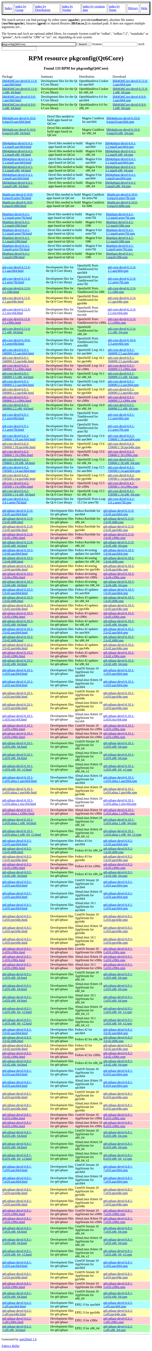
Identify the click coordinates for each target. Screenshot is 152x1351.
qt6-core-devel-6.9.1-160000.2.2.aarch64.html (18, 383)
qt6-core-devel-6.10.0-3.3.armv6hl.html (16, 341)
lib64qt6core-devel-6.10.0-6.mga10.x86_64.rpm (123, 131)
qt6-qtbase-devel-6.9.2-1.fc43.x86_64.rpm (118, 874)
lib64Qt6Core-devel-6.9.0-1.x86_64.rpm (129, 106)
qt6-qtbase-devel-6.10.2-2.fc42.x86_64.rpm (118, 662)
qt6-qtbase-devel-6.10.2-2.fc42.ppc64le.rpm (118, 646)
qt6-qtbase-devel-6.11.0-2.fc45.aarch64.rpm (118, 512)
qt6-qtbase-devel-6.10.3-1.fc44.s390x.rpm (118, 575)
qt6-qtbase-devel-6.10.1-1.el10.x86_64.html (17, 744)
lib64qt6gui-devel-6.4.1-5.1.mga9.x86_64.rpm (120, 168)
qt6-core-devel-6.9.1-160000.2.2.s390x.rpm (122, 398)
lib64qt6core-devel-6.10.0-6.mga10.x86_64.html (19, 131)
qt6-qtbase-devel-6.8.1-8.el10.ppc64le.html (17, 1095)
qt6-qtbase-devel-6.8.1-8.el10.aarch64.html (17, 1072)
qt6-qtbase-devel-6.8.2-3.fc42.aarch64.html (17, 1031)
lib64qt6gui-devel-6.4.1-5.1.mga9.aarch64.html (17, 160)
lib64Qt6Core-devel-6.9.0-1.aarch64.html (19, 98)
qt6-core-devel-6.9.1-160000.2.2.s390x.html (16, 398)
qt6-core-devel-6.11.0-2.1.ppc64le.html (16, 299)
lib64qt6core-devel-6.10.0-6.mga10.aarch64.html (19, 120)
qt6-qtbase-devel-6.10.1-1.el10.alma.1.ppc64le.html (19, 790)
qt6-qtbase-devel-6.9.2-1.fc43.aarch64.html (17, 842)
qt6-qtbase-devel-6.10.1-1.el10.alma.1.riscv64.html (19, 802)
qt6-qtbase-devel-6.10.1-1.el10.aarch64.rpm (118, 672)
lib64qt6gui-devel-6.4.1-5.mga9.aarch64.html (17, 176)
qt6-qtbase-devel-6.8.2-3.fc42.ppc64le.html (17, 1047)
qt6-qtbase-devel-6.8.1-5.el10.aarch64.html (17, 1264)
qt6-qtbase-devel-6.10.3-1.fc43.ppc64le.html (17, 607)
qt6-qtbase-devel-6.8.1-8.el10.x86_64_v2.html (17, 1156)
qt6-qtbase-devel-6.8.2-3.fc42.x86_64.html (17, 1062)
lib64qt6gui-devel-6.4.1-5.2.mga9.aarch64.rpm (120, 145)
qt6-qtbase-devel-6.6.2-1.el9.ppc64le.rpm (118, 1312)
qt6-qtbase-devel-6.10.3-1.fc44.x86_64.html (17, 583)
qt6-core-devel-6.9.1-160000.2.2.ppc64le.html (18, 391)
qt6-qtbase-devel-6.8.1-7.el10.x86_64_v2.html (17, 1252)
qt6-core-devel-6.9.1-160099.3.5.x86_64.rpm (123, 375)
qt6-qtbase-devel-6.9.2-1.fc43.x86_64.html (17, 874)
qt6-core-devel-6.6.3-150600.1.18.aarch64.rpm (124, 437)
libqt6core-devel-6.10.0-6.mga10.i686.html (17, 204)
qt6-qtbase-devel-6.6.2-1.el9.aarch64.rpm (118, 1304)
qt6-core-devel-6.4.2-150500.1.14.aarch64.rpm (124, 469)
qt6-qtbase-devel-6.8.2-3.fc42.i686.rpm (118, 1039)
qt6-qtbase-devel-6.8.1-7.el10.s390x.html (17, 1212)
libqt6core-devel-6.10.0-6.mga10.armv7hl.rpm (122, 196)
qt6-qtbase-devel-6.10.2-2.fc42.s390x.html (17, 654)
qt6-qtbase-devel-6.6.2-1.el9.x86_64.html (17, 1328)
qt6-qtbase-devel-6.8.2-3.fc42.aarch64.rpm (118, 1031)
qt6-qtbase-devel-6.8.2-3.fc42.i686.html (17, 1039)
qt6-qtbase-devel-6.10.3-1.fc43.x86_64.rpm (118, 622)
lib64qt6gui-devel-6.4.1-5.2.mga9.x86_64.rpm (120, 152)
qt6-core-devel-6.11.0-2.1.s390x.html (16, 320)
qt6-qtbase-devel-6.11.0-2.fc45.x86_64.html (17, 544)
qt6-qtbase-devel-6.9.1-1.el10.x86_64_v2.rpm (118, 1010)
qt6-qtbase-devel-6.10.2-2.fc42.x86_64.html (17, 662)
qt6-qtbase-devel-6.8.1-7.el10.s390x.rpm (118, 1212)
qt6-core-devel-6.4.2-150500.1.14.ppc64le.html (18, 477)
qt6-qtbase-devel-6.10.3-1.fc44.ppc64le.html (17, 567)
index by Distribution (42, 8)
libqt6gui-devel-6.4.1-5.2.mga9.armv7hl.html (17, 216)
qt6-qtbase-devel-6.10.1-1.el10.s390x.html (17, 727)
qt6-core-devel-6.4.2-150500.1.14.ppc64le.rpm (124, 477)
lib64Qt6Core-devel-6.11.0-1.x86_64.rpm (130, 90)
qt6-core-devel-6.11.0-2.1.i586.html (16, 290)
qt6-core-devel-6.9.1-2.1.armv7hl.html (15, 427)
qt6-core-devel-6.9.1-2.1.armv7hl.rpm (121, 427)
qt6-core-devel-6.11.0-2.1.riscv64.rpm (122, 311)
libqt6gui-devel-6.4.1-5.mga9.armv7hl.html (16, 247)
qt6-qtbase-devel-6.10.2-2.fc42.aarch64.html (17, 630)
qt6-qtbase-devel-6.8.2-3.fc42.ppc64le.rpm (118, 1047)
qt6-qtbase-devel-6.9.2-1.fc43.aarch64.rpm (118, 842)
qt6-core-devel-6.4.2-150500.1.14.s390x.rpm (123, 484)
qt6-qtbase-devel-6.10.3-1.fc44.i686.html (17, 559)
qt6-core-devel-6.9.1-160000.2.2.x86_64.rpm (123, 406)
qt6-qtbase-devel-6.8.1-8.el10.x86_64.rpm (118, 1134)
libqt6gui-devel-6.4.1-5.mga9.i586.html (16, 255)
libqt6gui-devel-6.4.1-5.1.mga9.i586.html (16, 239)
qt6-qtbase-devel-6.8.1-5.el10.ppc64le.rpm (118, 1275)
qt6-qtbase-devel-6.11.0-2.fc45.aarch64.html (17, 512)
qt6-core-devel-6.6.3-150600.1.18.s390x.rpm (123, 453)
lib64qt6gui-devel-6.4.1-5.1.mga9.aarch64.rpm (120, 160)
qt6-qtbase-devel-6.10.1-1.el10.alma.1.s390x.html (18, 811)
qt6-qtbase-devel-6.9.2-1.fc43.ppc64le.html (17, 858)
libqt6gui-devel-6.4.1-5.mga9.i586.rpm (120, 255)
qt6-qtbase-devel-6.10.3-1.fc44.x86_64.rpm (118, 583)
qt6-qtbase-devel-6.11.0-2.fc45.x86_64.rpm (118, 544)
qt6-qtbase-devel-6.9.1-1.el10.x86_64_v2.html (17, 1010)
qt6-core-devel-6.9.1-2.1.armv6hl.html (15, 416)
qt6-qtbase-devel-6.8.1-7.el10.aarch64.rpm (118, 1168)
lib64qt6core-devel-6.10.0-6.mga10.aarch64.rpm (123, 120)
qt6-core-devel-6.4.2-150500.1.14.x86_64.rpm (124, 492)
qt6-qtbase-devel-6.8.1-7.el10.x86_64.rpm (118, 1229)
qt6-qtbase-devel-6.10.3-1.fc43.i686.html (17, 599)
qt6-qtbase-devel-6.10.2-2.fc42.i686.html (17, 638)
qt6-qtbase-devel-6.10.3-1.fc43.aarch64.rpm (118, 591)
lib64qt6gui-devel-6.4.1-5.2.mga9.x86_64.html (17, 152)
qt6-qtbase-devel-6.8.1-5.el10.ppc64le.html (17, 1275)
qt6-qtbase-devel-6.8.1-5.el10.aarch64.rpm (118, 1264)
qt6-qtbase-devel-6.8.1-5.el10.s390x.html (17, 1285)
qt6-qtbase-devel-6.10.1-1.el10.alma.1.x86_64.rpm (120, 821)
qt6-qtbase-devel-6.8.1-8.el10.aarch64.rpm (118, 1072)
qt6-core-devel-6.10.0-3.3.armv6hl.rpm (122, 341)
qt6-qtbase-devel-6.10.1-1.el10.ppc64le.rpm (118, 694)
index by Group (20, 8)
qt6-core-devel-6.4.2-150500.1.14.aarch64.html (18, 469)
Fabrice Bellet (10, 1346)
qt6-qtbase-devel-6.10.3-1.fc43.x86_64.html (17, 622)
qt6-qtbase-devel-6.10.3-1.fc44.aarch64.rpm (118, 551)
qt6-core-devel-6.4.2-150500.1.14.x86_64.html (18, 492)
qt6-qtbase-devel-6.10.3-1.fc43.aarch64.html (17, 591)
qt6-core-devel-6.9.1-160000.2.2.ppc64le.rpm (123, 391)
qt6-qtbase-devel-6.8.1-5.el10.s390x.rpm (118, 1285)
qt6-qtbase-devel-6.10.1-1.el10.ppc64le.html (17, 694)
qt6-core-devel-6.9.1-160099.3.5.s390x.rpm (122, 367)
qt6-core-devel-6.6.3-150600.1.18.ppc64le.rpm (124, 445)
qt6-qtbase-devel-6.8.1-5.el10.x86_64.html (17, 1294)
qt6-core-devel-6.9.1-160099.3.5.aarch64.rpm (123, 351)
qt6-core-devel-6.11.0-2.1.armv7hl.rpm (122, 280)
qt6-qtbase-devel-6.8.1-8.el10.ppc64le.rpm (118, 1095)
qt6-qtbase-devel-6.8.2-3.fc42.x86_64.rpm (118, 1062)
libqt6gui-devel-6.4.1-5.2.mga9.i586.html (16, 223)
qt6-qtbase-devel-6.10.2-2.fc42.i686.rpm (118, 638)
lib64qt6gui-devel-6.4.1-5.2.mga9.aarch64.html (17, 145)
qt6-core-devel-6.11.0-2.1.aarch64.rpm (122, 269)
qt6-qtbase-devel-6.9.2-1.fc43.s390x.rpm (118, 866)
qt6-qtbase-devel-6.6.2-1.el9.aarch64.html (17, 1304)
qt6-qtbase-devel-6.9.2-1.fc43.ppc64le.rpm (118, 858)
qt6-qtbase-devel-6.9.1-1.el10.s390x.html (17, 950)
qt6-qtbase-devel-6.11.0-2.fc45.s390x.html (17, 536)
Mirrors (133, 8)
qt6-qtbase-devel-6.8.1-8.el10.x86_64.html (17, 1134)
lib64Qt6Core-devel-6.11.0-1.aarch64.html (19, 82)
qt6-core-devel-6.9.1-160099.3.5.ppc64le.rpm (123, 359)
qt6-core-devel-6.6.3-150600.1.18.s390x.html (17, 453)
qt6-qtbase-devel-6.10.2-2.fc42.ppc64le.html (17, 646)
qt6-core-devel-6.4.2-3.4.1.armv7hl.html (15, 500)
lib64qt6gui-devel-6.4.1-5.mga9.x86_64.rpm (120, 184)
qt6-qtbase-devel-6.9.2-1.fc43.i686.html (17, 850)
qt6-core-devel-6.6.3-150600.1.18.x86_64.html (18, 461)
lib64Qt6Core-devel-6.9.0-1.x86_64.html (19, 106)
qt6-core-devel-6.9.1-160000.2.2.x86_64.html (17, 406)
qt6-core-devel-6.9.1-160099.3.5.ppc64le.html (18, 359)
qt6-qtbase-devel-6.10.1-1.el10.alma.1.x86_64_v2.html (21, 832)
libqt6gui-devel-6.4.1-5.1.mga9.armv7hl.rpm (120, 231)
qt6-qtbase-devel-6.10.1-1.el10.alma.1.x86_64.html (19, 821)
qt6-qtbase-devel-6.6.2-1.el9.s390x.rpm (118, 1320)
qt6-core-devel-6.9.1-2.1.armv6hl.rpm (121, 416)
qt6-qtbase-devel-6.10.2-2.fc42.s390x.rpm (118, 654)
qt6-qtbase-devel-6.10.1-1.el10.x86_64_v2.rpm (118, 767)
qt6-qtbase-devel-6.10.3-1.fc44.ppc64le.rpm (118, 567)
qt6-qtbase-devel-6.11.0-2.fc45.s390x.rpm (118, 536)
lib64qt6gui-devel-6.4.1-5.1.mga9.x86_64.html (17, 168)
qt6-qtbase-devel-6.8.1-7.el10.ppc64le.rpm (118, 1191)
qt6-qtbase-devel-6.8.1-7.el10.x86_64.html (17, 1229)
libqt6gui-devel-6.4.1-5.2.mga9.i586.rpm (120, 223)
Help (144, 8)
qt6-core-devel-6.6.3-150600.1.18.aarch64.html (18, 437)
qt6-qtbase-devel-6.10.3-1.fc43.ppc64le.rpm (118, 607)
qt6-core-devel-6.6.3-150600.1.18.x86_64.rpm (124, 461)
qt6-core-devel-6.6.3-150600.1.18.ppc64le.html (18, 445)
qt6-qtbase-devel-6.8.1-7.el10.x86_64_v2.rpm (118, 1252)
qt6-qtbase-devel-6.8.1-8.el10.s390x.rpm (118, 1116)
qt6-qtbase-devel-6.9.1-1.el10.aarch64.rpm (118, 883)
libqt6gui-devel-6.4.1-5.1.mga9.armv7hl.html (17, 231)
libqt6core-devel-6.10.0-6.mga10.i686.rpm (122, 204)
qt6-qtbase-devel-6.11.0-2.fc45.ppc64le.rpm (118, 528)
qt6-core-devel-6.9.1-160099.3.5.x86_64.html (17, 375)
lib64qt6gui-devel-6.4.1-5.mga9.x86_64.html (17, 184)
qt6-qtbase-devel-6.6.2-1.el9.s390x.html (17, 1320)
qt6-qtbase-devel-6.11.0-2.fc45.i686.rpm (118, 520)
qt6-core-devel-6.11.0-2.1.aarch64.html (16, 269)
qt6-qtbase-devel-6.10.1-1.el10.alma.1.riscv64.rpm (120, 802)
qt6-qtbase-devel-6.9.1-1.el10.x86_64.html (17, 975)
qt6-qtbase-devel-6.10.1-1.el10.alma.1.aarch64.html (19, 779)
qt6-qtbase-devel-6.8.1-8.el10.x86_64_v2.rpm (118, 1156)
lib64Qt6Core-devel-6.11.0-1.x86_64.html (19, 90)
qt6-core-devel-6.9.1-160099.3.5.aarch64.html (18, 351)
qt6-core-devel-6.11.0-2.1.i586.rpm (122, 290)
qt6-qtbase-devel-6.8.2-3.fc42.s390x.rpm (118, 1055)
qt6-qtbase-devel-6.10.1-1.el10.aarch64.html (17, 672)
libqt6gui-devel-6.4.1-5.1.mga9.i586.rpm (120, 239)
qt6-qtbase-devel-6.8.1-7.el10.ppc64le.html (17, 1191)
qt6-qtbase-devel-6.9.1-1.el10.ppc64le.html (17, 918)
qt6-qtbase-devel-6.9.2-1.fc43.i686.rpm (118, 850)
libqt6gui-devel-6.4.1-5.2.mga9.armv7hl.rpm (120, 216)
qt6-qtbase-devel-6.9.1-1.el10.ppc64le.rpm (118, 918)
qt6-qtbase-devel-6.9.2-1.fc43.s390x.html (17, 866)
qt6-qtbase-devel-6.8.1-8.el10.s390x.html (17, 1116)
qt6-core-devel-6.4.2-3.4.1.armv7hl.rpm (121, 500)
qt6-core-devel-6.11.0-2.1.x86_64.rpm (122, 330)
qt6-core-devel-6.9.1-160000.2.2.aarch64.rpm (123, 383)
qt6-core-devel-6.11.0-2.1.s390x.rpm (122, 320)
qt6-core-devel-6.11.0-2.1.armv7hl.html (16, 280)
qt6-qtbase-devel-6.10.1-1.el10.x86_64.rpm (118, 744)
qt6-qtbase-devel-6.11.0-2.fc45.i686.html (17, 520)
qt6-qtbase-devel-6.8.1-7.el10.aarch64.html (17, 1168)
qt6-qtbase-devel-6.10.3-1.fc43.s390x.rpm (118, 615)
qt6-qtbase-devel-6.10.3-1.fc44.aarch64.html (17, 551)
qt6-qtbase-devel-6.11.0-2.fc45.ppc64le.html (17, 528)
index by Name (114, 8)
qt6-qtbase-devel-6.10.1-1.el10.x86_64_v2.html (17, 767)
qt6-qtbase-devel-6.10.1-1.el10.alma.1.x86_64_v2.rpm (122, 832)
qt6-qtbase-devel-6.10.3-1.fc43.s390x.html (17, 615)
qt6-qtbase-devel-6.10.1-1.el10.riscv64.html (17, 717)
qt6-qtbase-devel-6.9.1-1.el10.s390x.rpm (118, 950)
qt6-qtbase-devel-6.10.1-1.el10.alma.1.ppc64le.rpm (120, 790)
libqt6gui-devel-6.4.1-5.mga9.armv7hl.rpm (120, 247)
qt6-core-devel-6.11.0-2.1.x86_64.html (16, 330)
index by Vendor (67, 8)
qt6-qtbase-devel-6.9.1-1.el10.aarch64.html (17, 883)
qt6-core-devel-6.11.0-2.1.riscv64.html (16, 311)
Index (8, 8)
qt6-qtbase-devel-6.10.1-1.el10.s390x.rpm (118, 727)
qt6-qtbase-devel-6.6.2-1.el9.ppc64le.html (17, 1312)
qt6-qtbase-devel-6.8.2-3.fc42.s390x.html (17, 1055)
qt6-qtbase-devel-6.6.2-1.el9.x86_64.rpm (118, 1328)
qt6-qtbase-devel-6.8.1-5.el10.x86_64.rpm (118, 1294)
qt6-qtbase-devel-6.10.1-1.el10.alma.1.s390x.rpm (119, 811)
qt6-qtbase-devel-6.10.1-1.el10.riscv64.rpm (118, 717)
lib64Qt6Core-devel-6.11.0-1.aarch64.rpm (130, 82)
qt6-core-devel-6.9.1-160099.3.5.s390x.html (16, 367)
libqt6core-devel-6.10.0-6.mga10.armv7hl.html (17, 196)
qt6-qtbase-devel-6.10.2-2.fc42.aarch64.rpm (118, 630)
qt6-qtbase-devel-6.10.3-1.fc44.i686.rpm (118, 559)
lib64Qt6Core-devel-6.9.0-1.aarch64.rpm (129, 98)
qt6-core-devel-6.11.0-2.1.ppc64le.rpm (122, 299)
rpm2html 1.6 (28, 1339)
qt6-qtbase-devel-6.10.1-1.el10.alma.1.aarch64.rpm (120, 779)
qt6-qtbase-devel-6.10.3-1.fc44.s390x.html (17, 575)
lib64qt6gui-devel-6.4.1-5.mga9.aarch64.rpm (120, 176)
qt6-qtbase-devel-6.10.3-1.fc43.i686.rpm (118, 599)
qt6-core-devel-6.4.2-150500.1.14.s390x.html (17, 484)
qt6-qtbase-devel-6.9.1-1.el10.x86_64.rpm (118, 975)
